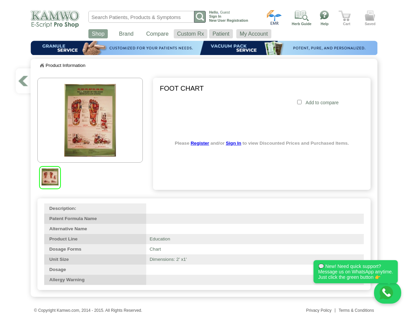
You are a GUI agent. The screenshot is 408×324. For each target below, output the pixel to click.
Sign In (233, 143)
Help (324, 24)
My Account (254, 34)
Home (42, 65)
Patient (221, 34)
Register (200, 143)
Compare (157, 34)
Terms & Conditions (356, 310)
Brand (126, 34)
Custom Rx (190, 34)
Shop (98, 34)
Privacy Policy (319, 310)
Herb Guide (301, 24)
